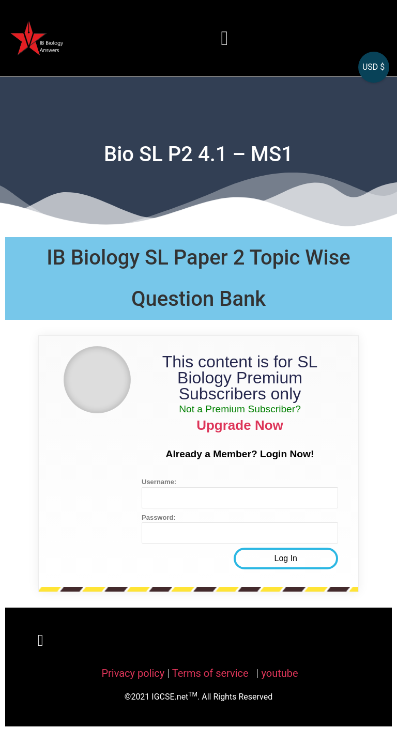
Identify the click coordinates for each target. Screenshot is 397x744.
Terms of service (211, 673)
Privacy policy (132, 673)
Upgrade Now (239, 425)
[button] (225, 38)
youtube (279, 673)
